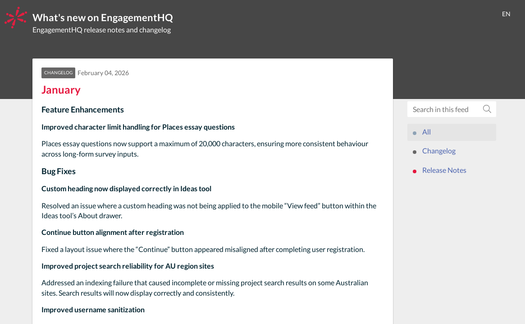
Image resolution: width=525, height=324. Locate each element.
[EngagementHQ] (16, 17)
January (61, 89)
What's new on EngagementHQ (102, 17)
